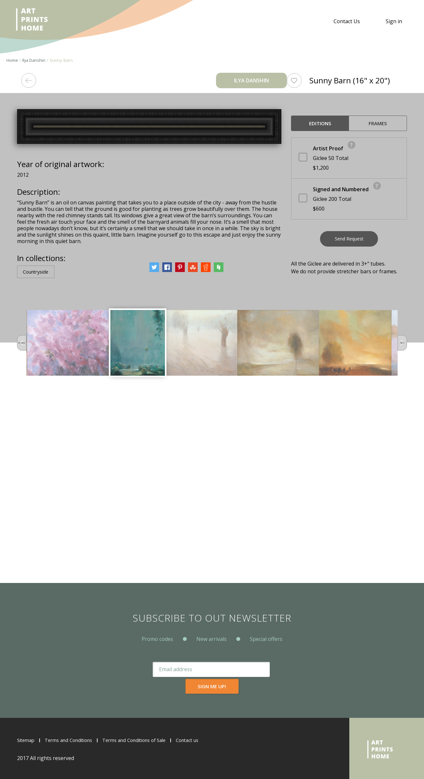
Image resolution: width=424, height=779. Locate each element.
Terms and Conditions (73, 740)
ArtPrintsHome (34, 21)
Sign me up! (269, 686)
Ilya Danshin (34, 60)
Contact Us (347, 21)
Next (399, 527)
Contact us (205, 740)
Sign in (394, 21)
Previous (25, 527)
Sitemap (27, 740)
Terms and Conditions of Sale (146, 740)
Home (12, 60)
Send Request (349, 241)
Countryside (38, 456)
